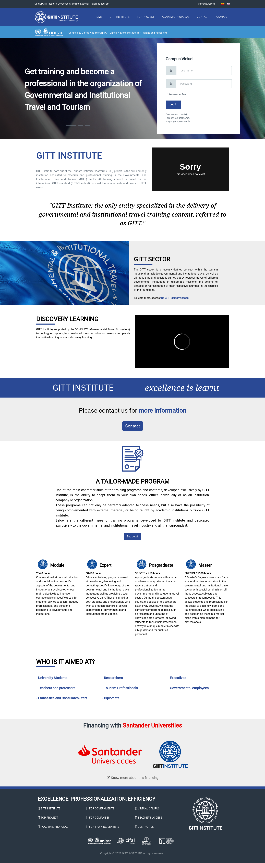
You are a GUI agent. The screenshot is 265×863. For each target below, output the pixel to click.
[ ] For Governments (100, 808)
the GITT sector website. (174, 298)
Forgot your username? (178, 118)
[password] (204, 83)
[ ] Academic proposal (53, 826)
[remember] (167, 94)
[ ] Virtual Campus (147, 808)
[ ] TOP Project (48, 817)
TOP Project (145, 16)
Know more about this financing (133, 778)
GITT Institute (119, 16)
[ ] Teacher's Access (148, 817)
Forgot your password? (178, 121)
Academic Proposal (175, 16)
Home (98, 16)
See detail (132, 536)
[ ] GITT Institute (49, 808)
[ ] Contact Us (144, 826)
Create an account (176, 114)
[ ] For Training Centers (102, 826)
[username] (204, 70)
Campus (221, 16)
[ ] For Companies (98, 817)
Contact (203, 16)
